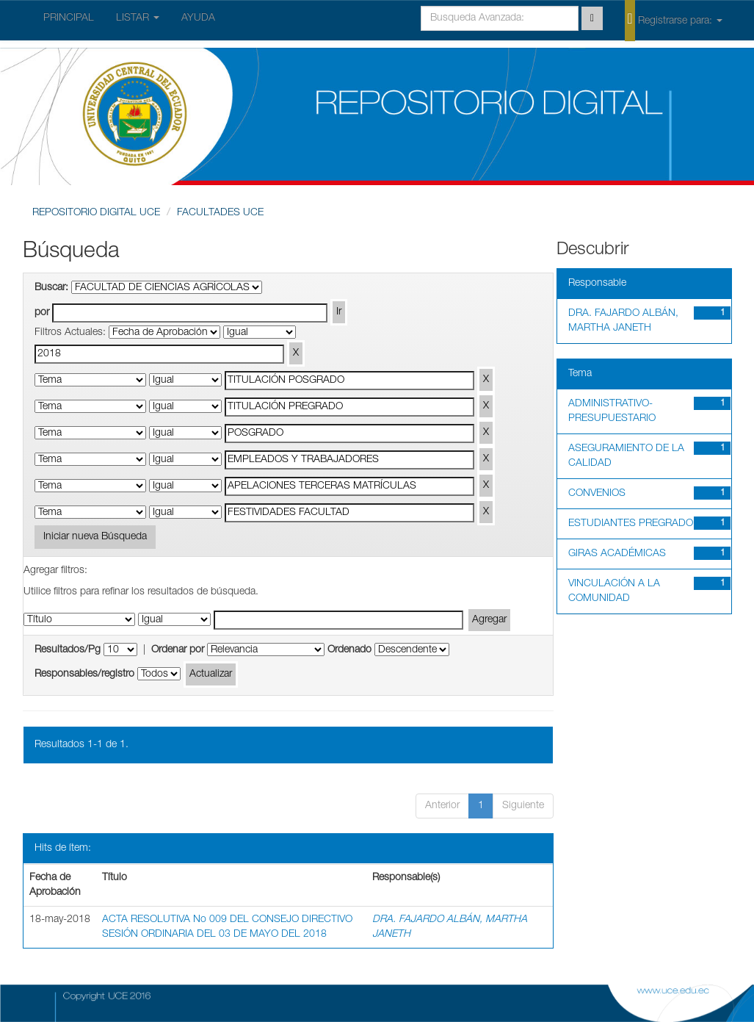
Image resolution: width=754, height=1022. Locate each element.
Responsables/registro (84, 674)
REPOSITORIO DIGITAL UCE (96, 213)
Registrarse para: (673, 20)
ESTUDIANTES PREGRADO (630, 524)
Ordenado (349, 650)
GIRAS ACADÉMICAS (617, 554)
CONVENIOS (597, 494)
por (42, 313)
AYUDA (198, 18)
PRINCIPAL (68, 18)
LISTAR (137, 18)
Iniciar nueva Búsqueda (95, 537)
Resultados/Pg (68, 650)
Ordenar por (177, 650)
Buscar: (51, 288)
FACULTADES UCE (220, 213)
